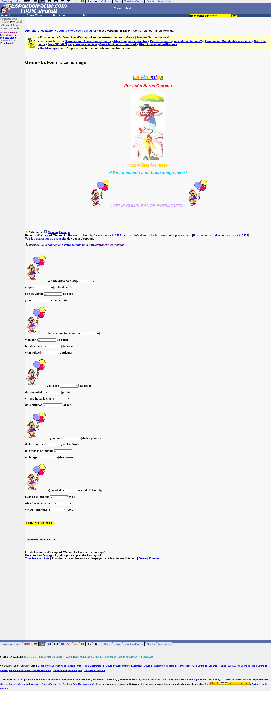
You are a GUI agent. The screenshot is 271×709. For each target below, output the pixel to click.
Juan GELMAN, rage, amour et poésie (72, 44)
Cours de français (65, 666)
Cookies (67, 684)
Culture (105, 644)
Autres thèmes (158, 37)
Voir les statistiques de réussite (45, 238)
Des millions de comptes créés (9, 35)
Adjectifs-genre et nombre (130, 41)
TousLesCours (133, 644)
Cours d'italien (114, 666)
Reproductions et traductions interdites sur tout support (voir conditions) (181, 679)
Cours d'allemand (132, 666)
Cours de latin (248, 666)
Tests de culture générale (182, 666)
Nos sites (164, 644)
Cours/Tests (34, 15)
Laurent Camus (40, 679)
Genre (130, 37)
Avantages (6, 43)
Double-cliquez (50, 48)
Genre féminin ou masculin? (118, 44)
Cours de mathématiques (90, 666)
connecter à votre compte (64, 244)
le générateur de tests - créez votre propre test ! (160, 235)
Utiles (83, 15)
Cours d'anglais (46, 666)
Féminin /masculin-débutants (158, 44)
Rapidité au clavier (229, 666)
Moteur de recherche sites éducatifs (31, 670)
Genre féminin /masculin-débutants (88, 41)
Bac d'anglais (74, 670)
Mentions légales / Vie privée (45, 684)
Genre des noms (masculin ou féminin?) (176, 41)
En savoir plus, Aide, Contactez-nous (70, 679)
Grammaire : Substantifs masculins (228, 41)
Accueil (5, 15)
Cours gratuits (10, 644)
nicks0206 (114, 235)
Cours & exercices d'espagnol (76, 30)
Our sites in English (94, 670)
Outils (151, 644)
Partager (64, 232)
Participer (59, 15)
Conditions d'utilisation (104, 679)
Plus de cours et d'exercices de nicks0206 (220, 235)
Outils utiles (59, 670)
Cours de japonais (207, 666)
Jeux (117, 644)
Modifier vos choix (83, 684)
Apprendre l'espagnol (39, 30)
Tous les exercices (37, 558)
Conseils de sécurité (129, 679)
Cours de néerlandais (155, 666)
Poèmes (142, 37)
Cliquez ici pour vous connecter (11, 27)
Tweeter (53, 232)
